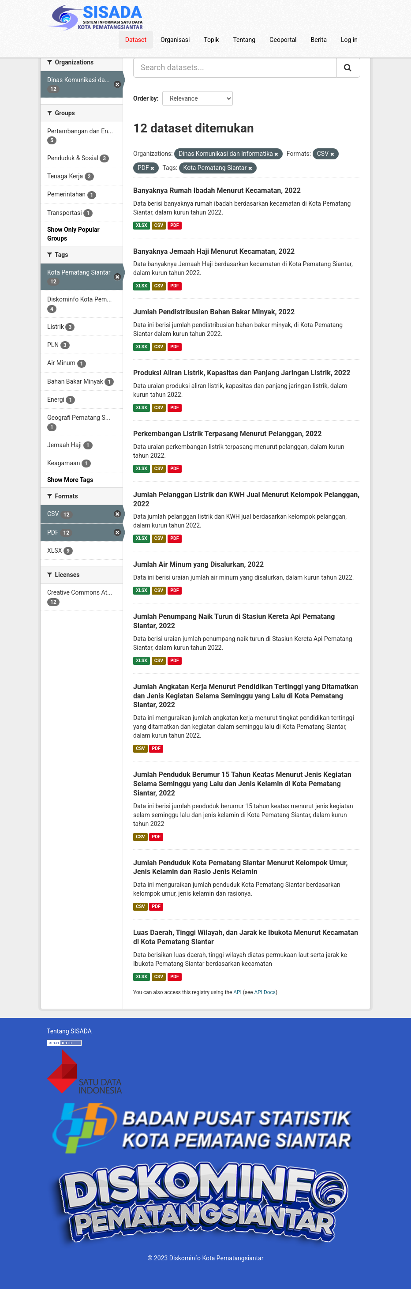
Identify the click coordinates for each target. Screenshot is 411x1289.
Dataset (135, 39)
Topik (211, 39)
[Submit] (348, 67)
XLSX (141, 225)
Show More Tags (70, 479)
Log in (349, 39)
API (237, 992)
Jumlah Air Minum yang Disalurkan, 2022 (198, 564)
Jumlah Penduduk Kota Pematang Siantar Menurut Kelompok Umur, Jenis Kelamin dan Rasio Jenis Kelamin (240, 867)
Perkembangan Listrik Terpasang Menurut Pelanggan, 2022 (227, 434)
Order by (145, 98)
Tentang (244, 39)
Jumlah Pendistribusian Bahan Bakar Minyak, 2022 (214, 312)
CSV (158, 225)
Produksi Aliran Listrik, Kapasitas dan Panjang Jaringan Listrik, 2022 (241, 373)
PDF (174, 225)
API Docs (265, 992)
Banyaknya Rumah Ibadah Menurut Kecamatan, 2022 (217, 190)
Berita (319, 39)
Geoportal (282, 39)
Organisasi (175, 39)
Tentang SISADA (69, 1031)
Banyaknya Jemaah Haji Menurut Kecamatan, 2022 (214, 251)
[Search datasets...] (235, 67)
